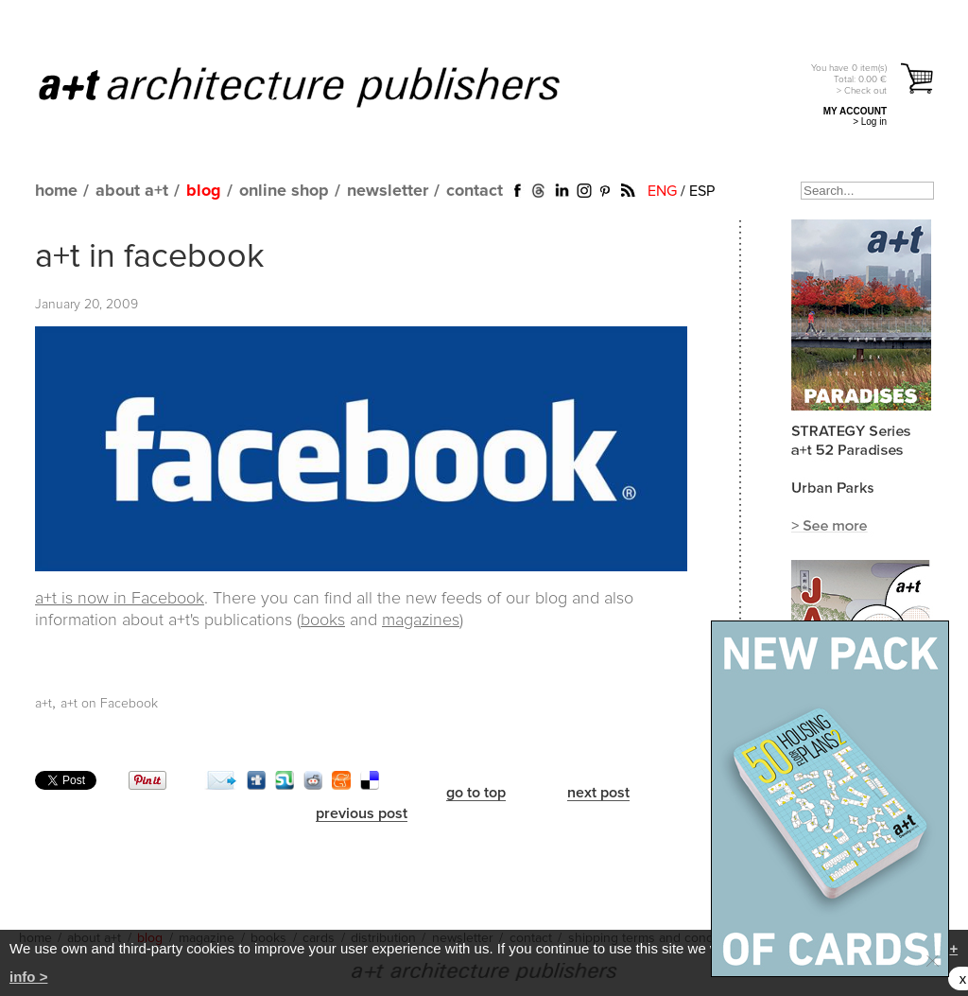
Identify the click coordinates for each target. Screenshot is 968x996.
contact (474, 191)
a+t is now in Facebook (119, 598)
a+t (43, 703)
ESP (702, 191)
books (323, 620)
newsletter (387, 191)
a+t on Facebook (109, 703)
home (56, 191)
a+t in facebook (150, 257)
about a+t (131, 191)
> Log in (870, 121)
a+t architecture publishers (323, 86)
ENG (662, 191)
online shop (284, 191)
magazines (420, 620)
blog (203, 191)
